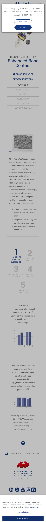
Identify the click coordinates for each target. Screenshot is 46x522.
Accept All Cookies (23, 518)
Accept (23, 27)
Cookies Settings (23, 512)
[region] (23, 508)
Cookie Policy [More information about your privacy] (34, 507)
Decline (23, 21)
